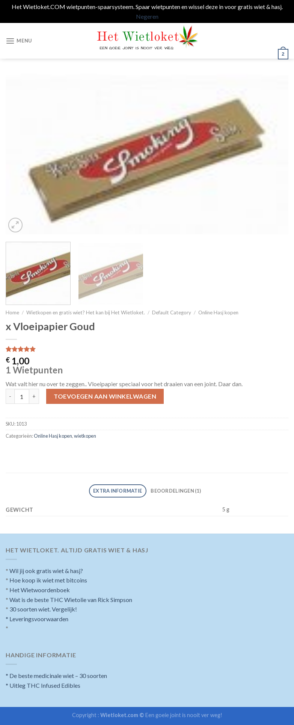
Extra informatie (117, 491)
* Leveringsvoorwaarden (37, 618)
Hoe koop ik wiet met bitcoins (48, 580)
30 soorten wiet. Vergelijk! (43, 609)
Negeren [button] (147, 16)
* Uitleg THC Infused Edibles (43, 685)
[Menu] (19, 41)
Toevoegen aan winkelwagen (105, 396)
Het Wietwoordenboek (39, 589)
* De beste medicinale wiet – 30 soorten (56, 675)
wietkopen (85, 436)
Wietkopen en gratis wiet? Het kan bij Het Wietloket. (85, 312)
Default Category (171, 312)
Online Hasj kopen (218, 312)
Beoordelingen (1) (176, 491)
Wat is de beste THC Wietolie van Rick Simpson (70, 599)
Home (12, 312)
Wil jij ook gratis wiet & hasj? (46, 570)
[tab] (117, 490)
